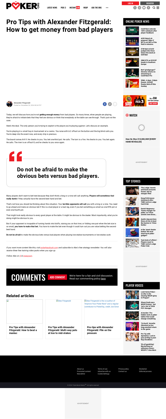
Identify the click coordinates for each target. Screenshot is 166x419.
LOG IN (130, 3)
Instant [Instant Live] (75, 8)
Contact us (122, 371)
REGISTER (150, 3)
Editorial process (145, 371)
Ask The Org (96, 8)
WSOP (85, 8)
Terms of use (102, 369)
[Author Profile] (9, 104)
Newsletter (81, 374)
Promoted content (84, 371)
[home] (22, 5)
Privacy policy (123, 369)
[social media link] (135, 7)
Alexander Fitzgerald (22, 103)
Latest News (52, 8)
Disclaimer (143, 369)
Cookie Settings (103, 374)
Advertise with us (104, 371)
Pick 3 (63, 8)
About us (80, 369)
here (103, 278)
